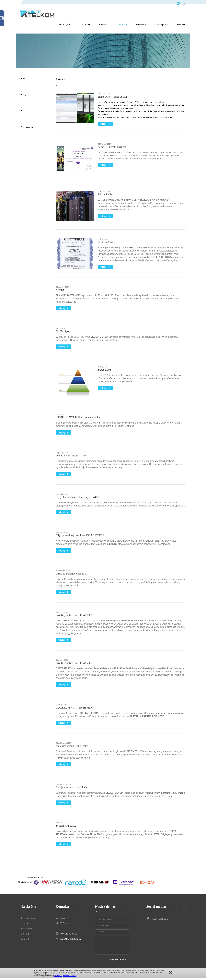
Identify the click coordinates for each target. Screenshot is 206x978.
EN (184, 3)
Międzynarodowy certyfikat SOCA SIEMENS (80, 535)
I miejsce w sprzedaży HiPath (71, 787)
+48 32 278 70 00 (68, 933)
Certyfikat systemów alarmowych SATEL (77, 497)
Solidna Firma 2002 (66, 825)
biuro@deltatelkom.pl (70, 938)
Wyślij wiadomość (118, 959)
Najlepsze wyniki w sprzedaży (72, 745)
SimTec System (64, 331)
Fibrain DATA (105, 194)
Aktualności (121, 24)
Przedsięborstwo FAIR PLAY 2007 (74, 663)
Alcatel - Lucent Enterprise (112, 146)
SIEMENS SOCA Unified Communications (79, 417)
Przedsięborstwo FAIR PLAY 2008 (74, 615)
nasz (160, 918)
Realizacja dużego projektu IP (71, 573)
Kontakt (181, 24)
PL (178, 3)
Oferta (102, 24)
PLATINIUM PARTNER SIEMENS (75, 707)
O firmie (86, 24)
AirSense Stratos (106, 242)
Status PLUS (104, 369)
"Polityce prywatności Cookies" (65, 976)
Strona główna (66, 24)
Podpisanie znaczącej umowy (71, 455)
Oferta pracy (161, 24)
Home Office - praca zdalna (112, 96)
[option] (28, 882)
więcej (104, 123)
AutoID (60, 289)
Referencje (141, 24)
